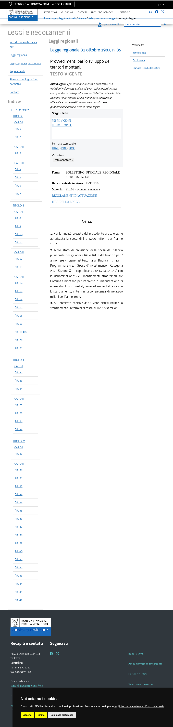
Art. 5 (18, 177)
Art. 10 (18, 234)
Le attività (82, 12)
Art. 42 (18, 567)
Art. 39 (18, 543)
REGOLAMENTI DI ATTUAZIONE (74, 195)
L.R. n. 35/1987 (20, 110)
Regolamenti (17, 71)
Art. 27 (18, 421)
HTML (55, 148)
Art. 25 (18, 405)
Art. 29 (18, 453)
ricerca (82, 18)
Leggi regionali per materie (25, 63)
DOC (72, 148)
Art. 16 (18, 299)
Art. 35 (18, 510)
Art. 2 (18, 137)
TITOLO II (18, 205)
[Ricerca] (142, 24)
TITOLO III (18, 360)
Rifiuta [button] (41, 715)
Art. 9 (18, 226)
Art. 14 (18, 283)
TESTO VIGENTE (61, 120)
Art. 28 (18, 429)
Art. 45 (18, 592)
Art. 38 (18, 535)
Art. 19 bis (21, 332)
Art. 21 (18, 348)
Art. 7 (18, 194)
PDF (64, 148)
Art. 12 (18, 259)
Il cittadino (124, 12)
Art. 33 (18, 494)
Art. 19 (18, 323)
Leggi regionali (18, 55)
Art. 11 (18, 242)
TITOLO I (18, 116)
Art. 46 (18, 600)
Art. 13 (18, 267)
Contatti (14, 92)
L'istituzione (50, 12)
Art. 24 (18, 388)
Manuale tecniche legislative (146, 68)
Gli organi (67, 12)
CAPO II (19, 147)
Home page (49, 18)
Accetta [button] (27, 715)
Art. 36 (18, 518)
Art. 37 (18, 527)
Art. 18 (18, 315)
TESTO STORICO (62, 125)
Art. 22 (18, 372)
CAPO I (18, 122)
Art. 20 (18, 340)
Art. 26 (18, 413)
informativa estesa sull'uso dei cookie (141, 706)
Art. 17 (18, 307)
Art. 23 (18, 380)
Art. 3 (18, 153)
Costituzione (139, 60)
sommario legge (105, 18)
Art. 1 (18, 129)
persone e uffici (109, 24)
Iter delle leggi (139, 52)
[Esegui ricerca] (165, 24)
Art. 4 (18, 169)
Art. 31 (18, 478)
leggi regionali (67, 18)
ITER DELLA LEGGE (66, 201)
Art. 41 (18, 559)
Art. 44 (18, 583)
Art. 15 (18, 291)
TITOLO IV (19, 441)
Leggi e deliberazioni (102, 12)
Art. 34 (18, 502)
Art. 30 (18, 470)
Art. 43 (18, 575)
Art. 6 (18, 185)
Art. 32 (18, 486)
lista (91, 18)
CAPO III (19, 163)
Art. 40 (18, 551)
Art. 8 (18, 218)
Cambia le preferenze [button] (62, 715)
